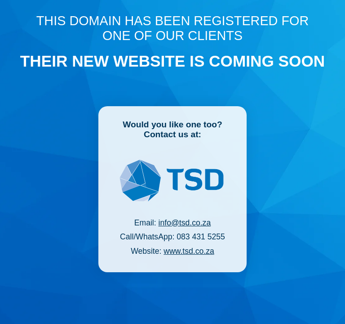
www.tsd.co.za (189, 251)
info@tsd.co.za (185, 222)
